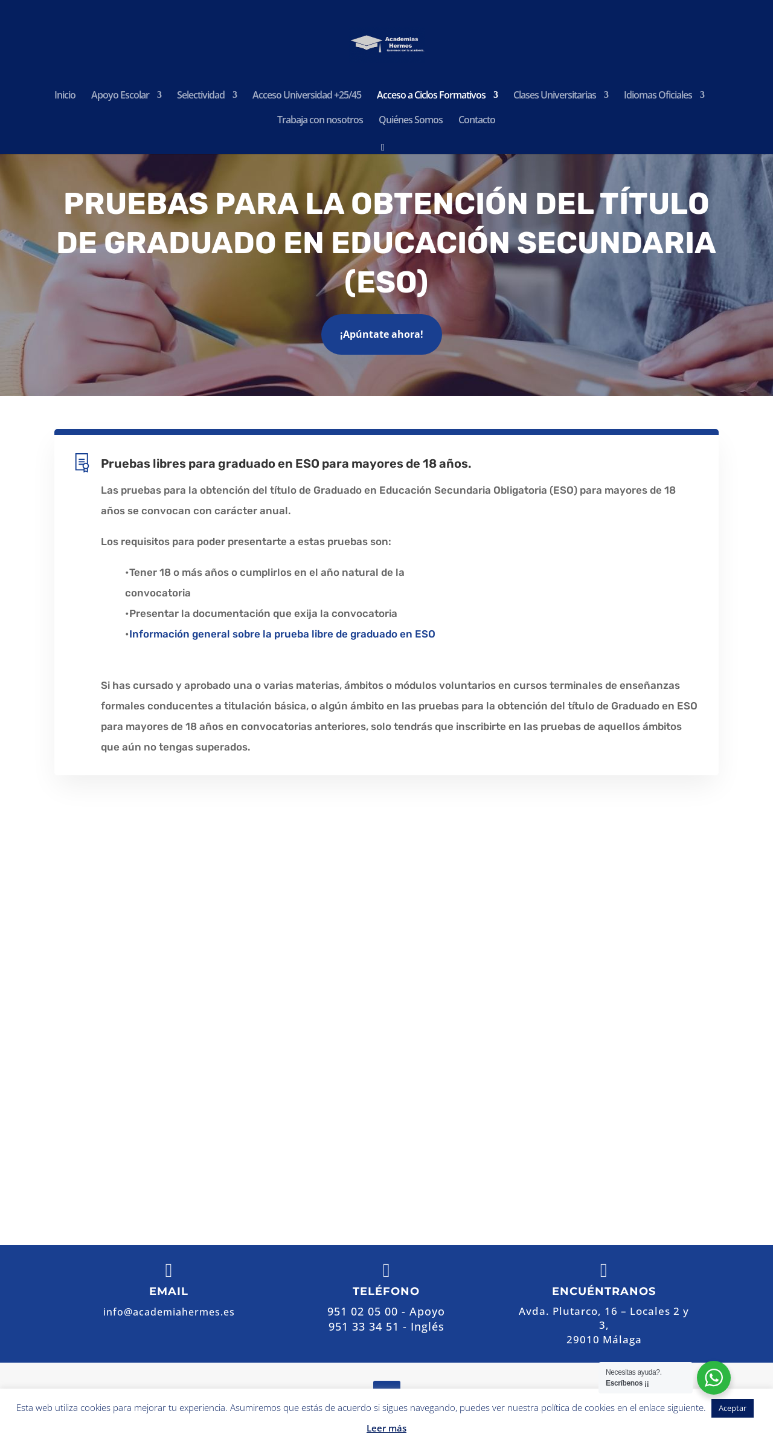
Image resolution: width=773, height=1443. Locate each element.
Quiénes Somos (411, 120)
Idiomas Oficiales (658, 96)
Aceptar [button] (732, 1408)
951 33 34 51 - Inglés (386, 1326)
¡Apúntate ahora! (381, 334)
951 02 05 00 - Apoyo (473, 1051)
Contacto (476, 120)
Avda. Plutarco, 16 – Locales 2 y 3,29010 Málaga (604, 1325)
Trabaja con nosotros (320, 120)
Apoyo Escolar (120, 96)
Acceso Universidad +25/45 (306, 96)
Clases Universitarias (554, 96)
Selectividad (201, 96)
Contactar (475, 1141)
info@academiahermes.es (511, 1102)
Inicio (64, 96)
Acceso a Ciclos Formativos (431, 96)
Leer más (386, 1428)
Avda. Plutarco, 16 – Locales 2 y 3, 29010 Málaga (529, 1000)
